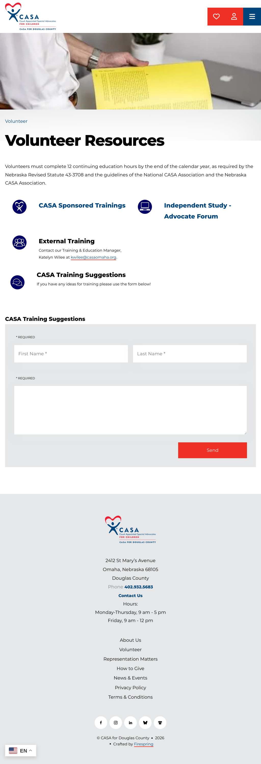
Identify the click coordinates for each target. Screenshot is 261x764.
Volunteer (130, 649)
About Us (130, 640)
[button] (252, 17)
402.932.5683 (138, 587)
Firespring (143, 744)
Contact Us (131, 595)
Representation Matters (130, 659)
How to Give (130, 668)
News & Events (130, 678)
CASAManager (234, 16)
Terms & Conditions (130, 697)
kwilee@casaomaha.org (93, 257)
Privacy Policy (130, 687)
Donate (216, 16)
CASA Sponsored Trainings (82, 205)
